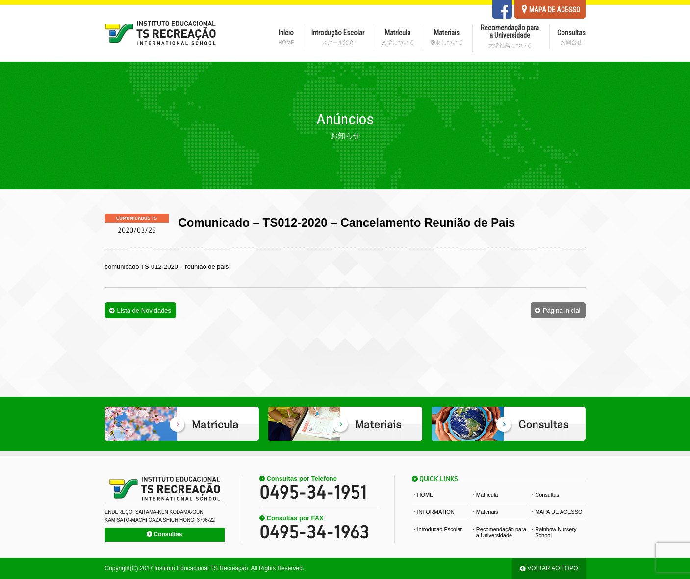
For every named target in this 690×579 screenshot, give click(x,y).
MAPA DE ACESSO (558, 512)
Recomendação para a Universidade (510, 36)
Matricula (487, 495)
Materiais (447, 37)
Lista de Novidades (144, 310)
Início (286, 37)
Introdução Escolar (337, 37)
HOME (425, 495)
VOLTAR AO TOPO (552, 568)
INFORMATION (436, 512)
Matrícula (398, 37)
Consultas (571, 37)
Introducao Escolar (439, 529)
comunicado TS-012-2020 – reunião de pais (167, 266)
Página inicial (562, 310)
